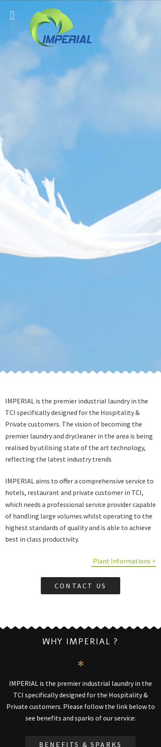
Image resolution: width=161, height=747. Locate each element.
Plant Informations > (123, 561)
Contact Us (80, 585)
